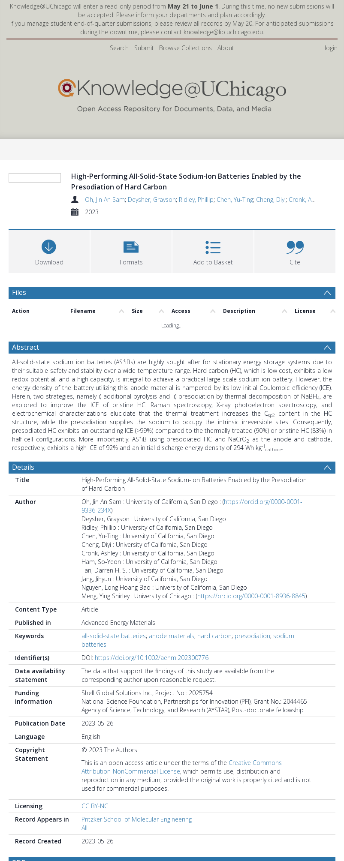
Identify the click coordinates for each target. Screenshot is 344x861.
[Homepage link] (172, 94)
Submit (144, 48)
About (225, 48)
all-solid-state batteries (113, 676)
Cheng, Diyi (271, 199)
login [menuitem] (331, 48)
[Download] (49, 291)
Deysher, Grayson (152, 199)
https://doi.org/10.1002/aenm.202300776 (151, 698)
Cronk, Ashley (307, 199)
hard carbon (214, 676)
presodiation (252, 676)
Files (19, 333)
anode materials (171, 676)
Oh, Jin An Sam (105, 199)
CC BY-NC (94, 847)
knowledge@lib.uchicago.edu (223, 32)
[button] (131, 291)
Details (23, 508)
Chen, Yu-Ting (235, 199)
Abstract (25, 388)
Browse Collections (185, 48)
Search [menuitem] (119, 48)
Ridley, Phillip (196, 199)
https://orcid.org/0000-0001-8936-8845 (251, 637)
